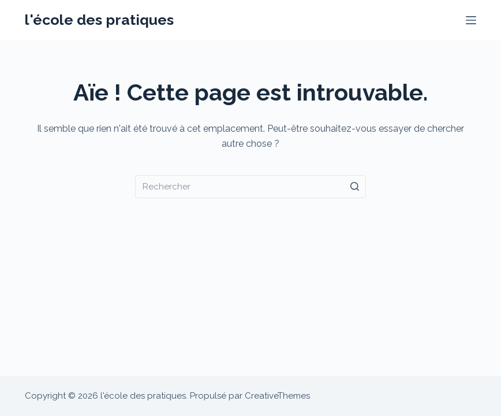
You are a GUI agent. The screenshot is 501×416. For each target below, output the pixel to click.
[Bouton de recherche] (354, 186)
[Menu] (471, 20)
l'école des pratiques (99, 19)
